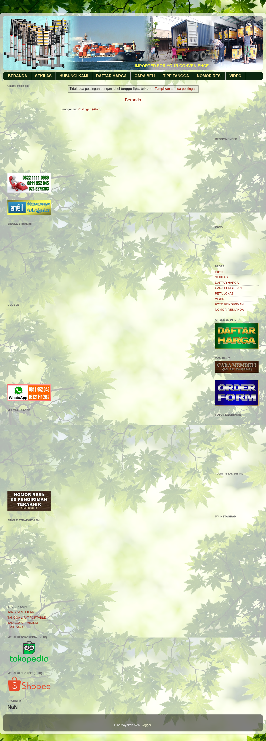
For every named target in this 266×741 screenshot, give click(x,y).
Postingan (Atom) (89, 109)
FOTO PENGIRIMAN (229, 304)
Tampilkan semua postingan (175, 89)
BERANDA (17, 76)
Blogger (146, 725)
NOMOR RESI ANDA (229, 309)
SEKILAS (43, 76)
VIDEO (235, 76)
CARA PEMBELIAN (228, 288)
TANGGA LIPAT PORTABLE (26, 617)
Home (219, 271)
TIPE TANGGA (176, 76)
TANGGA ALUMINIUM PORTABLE (22, 624)
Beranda (133, 100)
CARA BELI (144, 76)
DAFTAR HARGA (111, 76)
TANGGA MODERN (20, 612)
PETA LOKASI (225, 293)
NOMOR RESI (209, 76)
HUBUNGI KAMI (74, 76)
